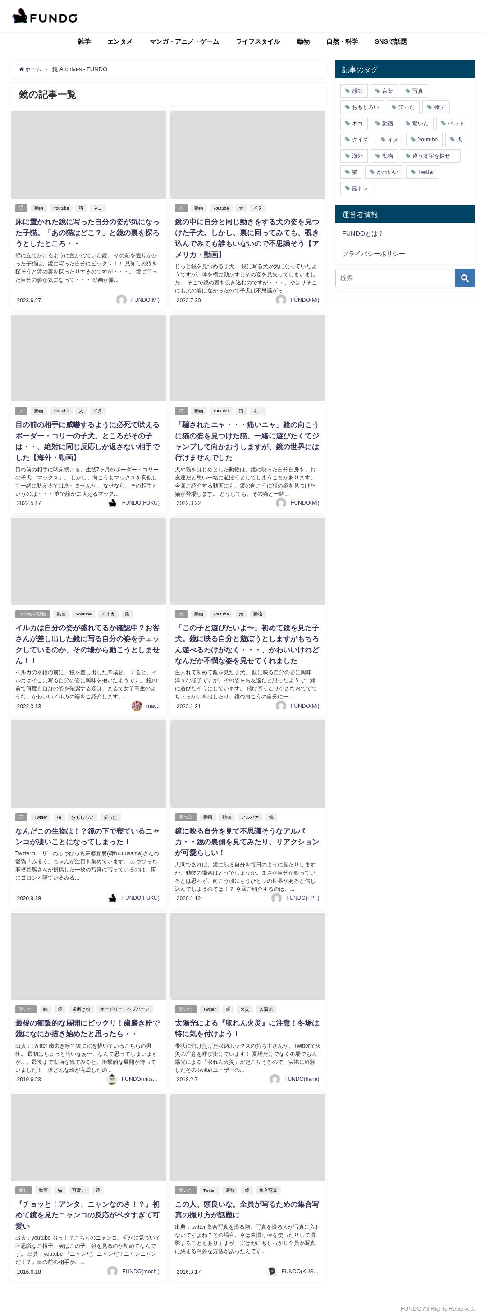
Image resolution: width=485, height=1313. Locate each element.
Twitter (41, 813)
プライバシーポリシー (373, 254)
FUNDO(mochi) (141, 1264)
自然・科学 (342, 41)
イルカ (108, 611)
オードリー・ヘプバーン (126, 1004)
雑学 (84, 41)
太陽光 (266, 1004)
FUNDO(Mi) (145, 298)
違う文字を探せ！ (434, 156)
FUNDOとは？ (363, 233)
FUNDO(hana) (301, 1073)
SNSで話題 (391, 41)
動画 (39, 208)
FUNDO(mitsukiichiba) (148, 1073)
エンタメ (120, 41)
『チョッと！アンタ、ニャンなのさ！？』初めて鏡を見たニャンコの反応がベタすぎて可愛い (87, 1208)
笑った (111, 813)
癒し (23, 1184)
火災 (245, 1004)
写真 (417, 91)
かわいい (387, 172)
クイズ (360, 139)
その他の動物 (32, 611)
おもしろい (83, 813)
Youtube (62, 208)
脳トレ (360, 188)
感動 (357, 91)
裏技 (230, 1184)
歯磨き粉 (82, 1004)
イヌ (258, 208)
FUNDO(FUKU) (141, 500)
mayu (153, 702)
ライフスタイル (258, 41)
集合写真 (269, 1184)
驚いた (26, 1004)
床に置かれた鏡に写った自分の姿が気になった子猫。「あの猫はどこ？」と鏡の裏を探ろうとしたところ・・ (87, 232)
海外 (357, 156)
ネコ (98, 208)
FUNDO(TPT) (302, 893)
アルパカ (251, 813)
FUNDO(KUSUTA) (303, 1264)
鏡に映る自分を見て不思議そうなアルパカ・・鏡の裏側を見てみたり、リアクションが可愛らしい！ (246, 837)
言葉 (387, 91)
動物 (303, 41)
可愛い (80, 1184)
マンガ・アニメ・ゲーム (184, 41)
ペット (456, 123)
